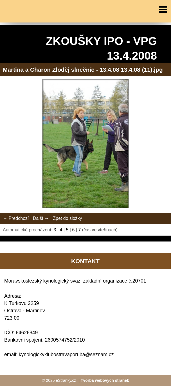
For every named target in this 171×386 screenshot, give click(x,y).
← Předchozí (16, 218)
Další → (41, 218)
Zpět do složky (67, 218)
